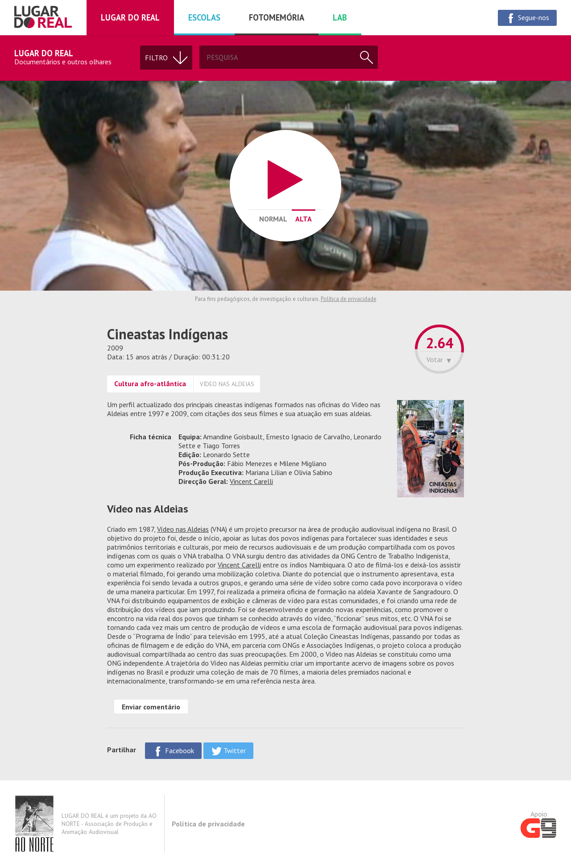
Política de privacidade (349, 299)
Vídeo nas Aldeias (183, 529)
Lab (340, 17)
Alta (303, 218)
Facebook (173, 751)
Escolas (204, 17)
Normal (273, 218)
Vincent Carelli (251, 481)
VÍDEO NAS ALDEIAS (227, 384)
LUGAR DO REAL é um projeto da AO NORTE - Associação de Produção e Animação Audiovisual (85, 824)
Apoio (539, 823)
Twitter (228, 751)
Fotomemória (276, 17)
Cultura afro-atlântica (150, 383)
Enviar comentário (151, 706)
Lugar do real (130, 17)
